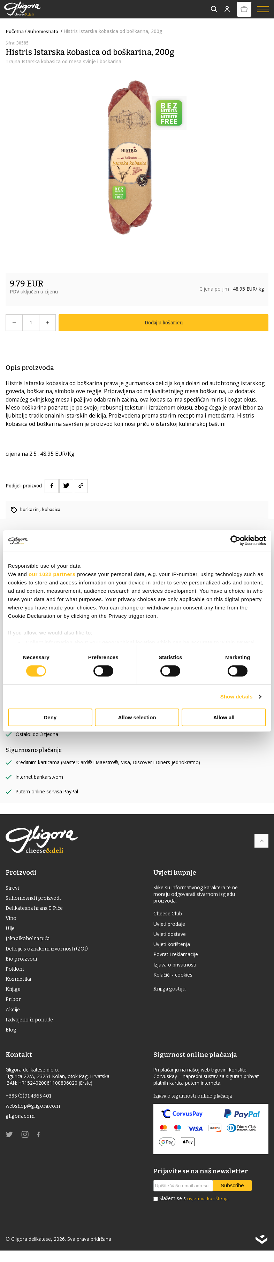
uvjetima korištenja (208, 1210)
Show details (236, 696)
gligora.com (21, 1129)
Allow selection (137, 717)
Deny (50, 717)
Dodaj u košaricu (163, 322)
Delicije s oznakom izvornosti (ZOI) (49, 953)
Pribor (14, 1007)
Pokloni (15, 975)
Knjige (14, 997)
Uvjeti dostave (171, 935)
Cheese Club (169, 914)
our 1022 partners (52, 574)
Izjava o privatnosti (177, 968)
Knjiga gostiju (170, 994)
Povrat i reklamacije (178, 957)
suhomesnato (45, 31)
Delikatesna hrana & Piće (38, 909)
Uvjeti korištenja (174, 946)
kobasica (53, 509)
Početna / (16, 31)
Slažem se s (194, 1210)
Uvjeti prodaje (171, 924)
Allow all (224, 717)
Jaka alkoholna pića (31, 942)
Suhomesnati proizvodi (36, 899)
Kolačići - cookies (174, 979)
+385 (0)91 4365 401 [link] (30, 1107)
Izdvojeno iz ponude (31, 1029)
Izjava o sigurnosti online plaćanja (196, 1107)
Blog (11, 1040)
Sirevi (13, 888)
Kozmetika (19, 985)
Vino (11, 920)
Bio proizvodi (23, 964)
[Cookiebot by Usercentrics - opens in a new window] (235, 540)
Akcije (13, 1018)
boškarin (30, 509)
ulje (11, 931)
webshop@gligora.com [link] (35, 1118)
